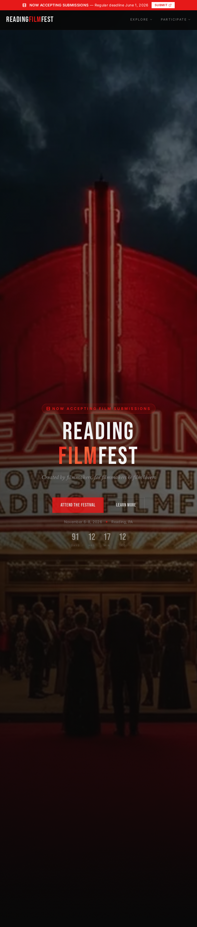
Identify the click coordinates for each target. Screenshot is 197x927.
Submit (163, 5)
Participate (176, 19)
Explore (141, 19)
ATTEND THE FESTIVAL (78, 506)
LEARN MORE (126, 506)
